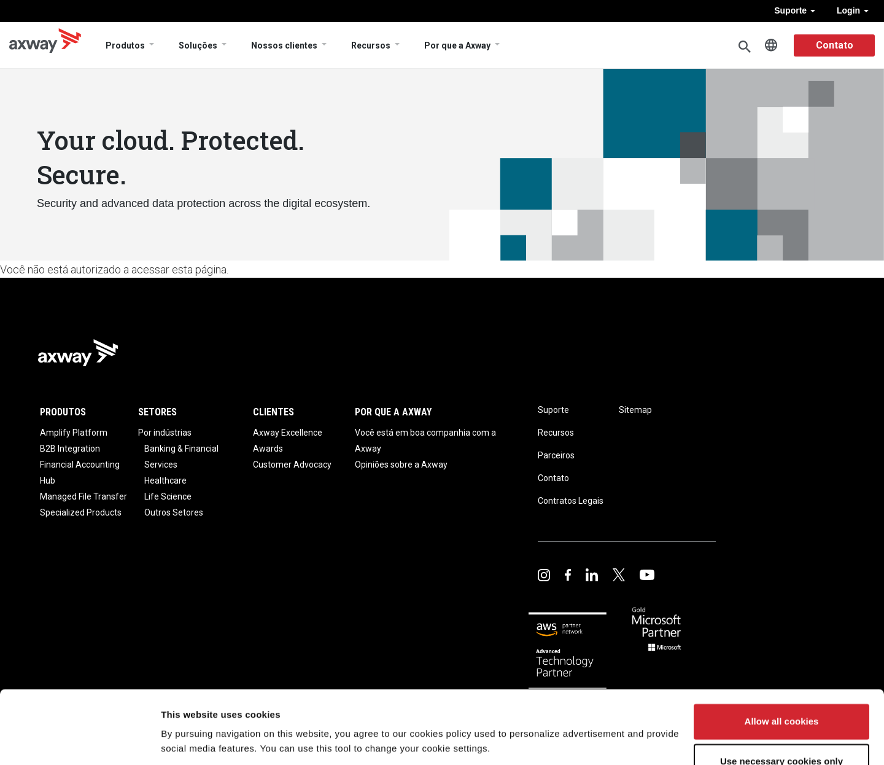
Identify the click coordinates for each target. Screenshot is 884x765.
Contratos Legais (570, 501)
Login (853, 10)
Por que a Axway (457, 45)
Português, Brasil (771, 45)
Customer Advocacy (292, 464)
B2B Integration (70, 448)
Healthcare (165, 480)
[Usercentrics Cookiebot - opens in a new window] (79, 741)
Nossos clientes (284, 45)
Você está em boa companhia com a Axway (425, 440)
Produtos (125, 45)
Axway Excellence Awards (287, 440)
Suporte (794, 10)
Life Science (168, 496)
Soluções (198, 45)
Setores (157, 412)
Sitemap (635, 410)
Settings (179, 741)
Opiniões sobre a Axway (401, 464)
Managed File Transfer (83, 496)
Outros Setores (173, 512)
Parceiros (556, 455)
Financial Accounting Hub (80, 472)
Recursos (370, 45)
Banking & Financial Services (181, 456)
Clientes (273, 412)
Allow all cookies (782, 680)
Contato (834, 45)
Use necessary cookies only (781, 720)
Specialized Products (81, 512)
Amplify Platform (73, 432)
